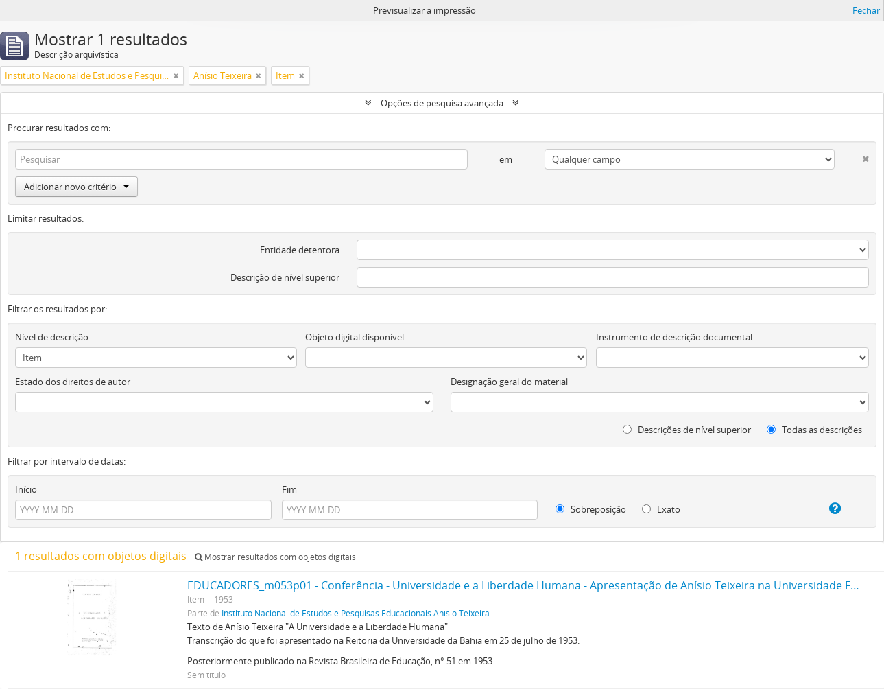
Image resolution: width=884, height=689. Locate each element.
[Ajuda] (824, 508)
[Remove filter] (176, 75)
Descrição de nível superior (284, 277)
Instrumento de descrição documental (674, 337)
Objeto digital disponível (354, 337)
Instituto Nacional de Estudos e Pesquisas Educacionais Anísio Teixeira (356, 612)
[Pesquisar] (241, 159)
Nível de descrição (51, 337)
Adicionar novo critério (76, 186)
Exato (661, 509)
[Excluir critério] (852, 156)
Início (26, 489)
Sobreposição (591, 509)
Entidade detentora (299, 250)
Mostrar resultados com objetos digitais (275, 557)
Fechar (866, 10)
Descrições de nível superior (687, 429)
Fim (289, 489)
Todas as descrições (814, 429)
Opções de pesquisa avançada (442, 103)
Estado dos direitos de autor (72, 381)
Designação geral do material (509, 381)
